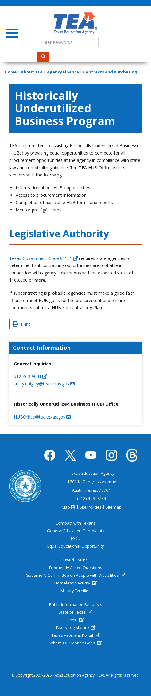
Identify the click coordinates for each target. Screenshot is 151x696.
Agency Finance (63, 72)
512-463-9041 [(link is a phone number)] (30, 376)
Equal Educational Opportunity (75, 546)
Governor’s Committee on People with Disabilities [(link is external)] (75, 575)
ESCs (75, 538)
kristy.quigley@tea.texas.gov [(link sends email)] (44, 384)
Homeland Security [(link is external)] (75, 583)
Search (45, 57)
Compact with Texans (75, 523)
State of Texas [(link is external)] (75, 612)
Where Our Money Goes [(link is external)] (75, 643)
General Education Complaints (75, 530)
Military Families (75, 590)
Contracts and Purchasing (110, 72)
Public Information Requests (75, 604)
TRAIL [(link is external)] (75, 620)
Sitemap (114, 507)
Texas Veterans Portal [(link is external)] (75, 635)
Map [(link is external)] (69, 507)
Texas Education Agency (91, 473)
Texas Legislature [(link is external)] (75, 627)
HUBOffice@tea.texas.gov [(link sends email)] (42, 417)
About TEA (32, 72)
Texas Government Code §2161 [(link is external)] (43, 258)
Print (21, 324)
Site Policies (90, 507)
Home (11, 72)
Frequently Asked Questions (75, 567)
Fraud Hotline (75, 560)
